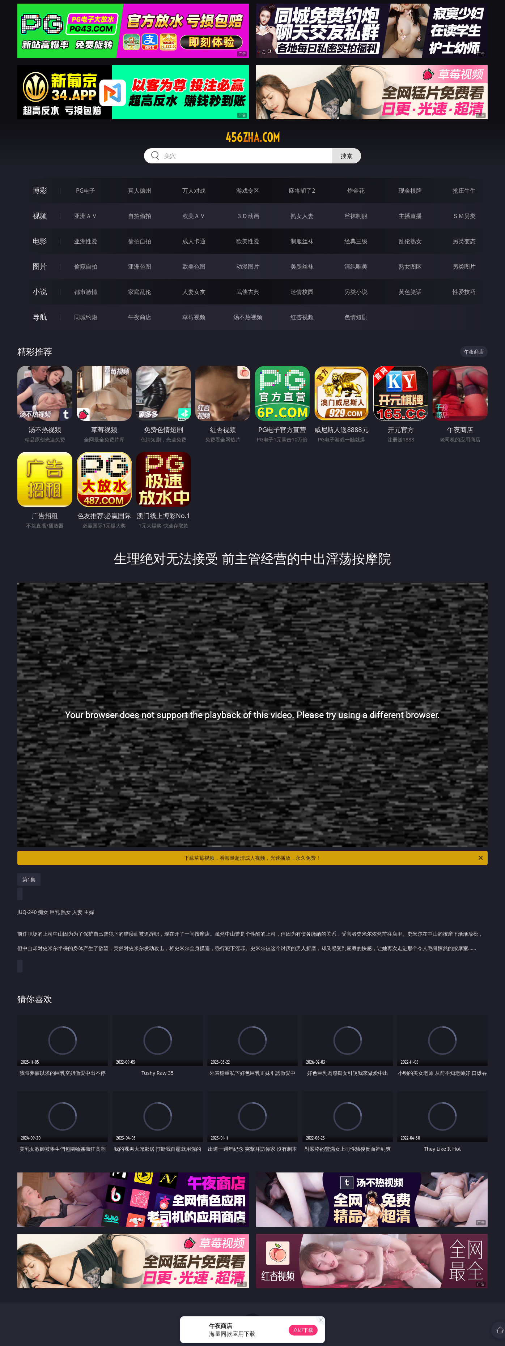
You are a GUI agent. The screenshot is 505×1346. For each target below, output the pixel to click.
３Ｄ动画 (247, 216)
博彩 (40, 190)
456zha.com (252, 137)
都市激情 (85, 292)
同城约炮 (85, 317)
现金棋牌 (410, 191)
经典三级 (356, 241)
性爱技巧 (464, 292)
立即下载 (303, 1329)
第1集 (28, 879)
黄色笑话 (410, 292)
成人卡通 (193, 241)
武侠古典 (247, 292)
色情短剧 (356, 317)
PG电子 (85, 191)
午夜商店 (139, 317)
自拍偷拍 (139, 216)
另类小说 (356, 292)
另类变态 (464, 241)
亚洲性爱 (85, 241)
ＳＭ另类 (464, 216)
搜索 (346, 156)
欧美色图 (193, 266)
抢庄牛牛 (464, 191)
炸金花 (356, 191)
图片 (40, 266)
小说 (40, 291)
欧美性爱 (247, 241)
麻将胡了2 (302, 191)
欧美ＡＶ (193, 216)
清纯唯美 (356, 266)
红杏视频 (302, 317)
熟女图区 (410, 266)
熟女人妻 (302, 216)
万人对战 (193, 191)
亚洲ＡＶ (85, 216)
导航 (40, 317)
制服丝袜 (302, 241)
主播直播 (410, 216)
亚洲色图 (139, 266)
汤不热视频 (247, 317)
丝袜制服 (356, 216)
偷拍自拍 (139, 241)
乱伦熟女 (410, 241)
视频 (40, 216)
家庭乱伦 (139, 292)
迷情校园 (302, 292)
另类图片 (464, 266)
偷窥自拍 (85, 266)
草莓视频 (193, 317)
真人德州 (139, 191)
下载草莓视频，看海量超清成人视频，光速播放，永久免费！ (334, 858)
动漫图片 (247, 266)
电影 (40, 241)
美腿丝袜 (302, 266)
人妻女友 (193, 292)
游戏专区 (247, 191)
